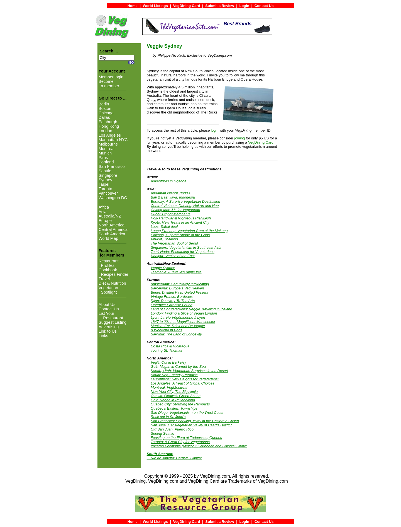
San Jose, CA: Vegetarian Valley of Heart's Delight (191, 425)
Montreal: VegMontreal (169, 387)
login (214, 130)
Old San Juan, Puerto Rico (172, 429)
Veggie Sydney (163, 268)
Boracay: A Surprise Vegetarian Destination (185, 201)
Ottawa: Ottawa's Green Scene (175, 396)
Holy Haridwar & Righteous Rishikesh (181, 218)
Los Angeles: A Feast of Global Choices (182, 383)
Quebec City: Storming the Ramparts (180, 404)
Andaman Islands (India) (170, 193)
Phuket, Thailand (164, 239)
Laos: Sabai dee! (164, 226)
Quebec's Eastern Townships (174, 408)
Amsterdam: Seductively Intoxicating (180, 284)
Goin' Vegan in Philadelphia (173, 400)
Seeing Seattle (162, 433)
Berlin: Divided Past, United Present (179, 292)
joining (239, 138)
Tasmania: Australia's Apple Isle (176, 272)
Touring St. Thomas (166, 350)
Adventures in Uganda (169, 181)
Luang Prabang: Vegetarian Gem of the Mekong (189, 231)
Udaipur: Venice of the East (173, 256)
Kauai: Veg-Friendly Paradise (174, 375)
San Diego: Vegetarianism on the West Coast (187, 412)
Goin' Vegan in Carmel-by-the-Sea (178, 366)
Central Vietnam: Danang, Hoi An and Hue (185, 206)
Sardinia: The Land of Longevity (176, 334)
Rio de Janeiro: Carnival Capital (176, 458)
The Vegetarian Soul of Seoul (174, 243)
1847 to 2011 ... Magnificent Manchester (183, 322)
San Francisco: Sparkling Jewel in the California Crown (195, 421)
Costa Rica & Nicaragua (170, 346)
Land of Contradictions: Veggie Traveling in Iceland (191, 309)
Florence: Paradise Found (171, 305)
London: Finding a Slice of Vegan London (184, 313)
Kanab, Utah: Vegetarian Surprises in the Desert (189, 371)
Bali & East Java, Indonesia (173, 197)
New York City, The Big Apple (174, 392)
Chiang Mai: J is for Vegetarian (175, 210)
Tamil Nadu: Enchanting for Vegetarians (182, 252)
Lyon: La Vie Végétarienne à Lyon (178, 317)
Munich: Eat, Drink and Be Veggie (178, 326)
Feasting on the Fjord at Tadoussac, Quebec (186, 438)
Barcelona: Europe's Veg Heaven (177, 288)
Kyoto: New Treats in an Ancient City (180, 222)
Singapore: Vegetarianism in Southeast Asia (186, 247)
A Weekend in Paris (166, 330)
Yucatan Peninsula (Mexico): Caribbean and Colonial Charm (199, 446)
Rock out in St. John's (168, 417)
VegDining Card (260, 142)
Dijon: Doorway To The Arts (173, 301)
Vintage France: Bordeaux (172, 296)
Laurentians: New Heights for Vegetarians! (185, 379)
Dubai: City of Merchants (170, 214)
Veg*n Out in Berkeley (168, 362)
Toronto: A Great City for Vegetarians (180, 442)
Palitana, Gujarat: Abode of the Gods (180, 235)
